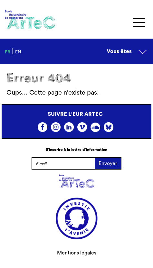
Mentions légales (76, 252)
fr (7, 52)
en (18, 52)
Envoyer (108, 163)
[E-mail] (63, 163)
